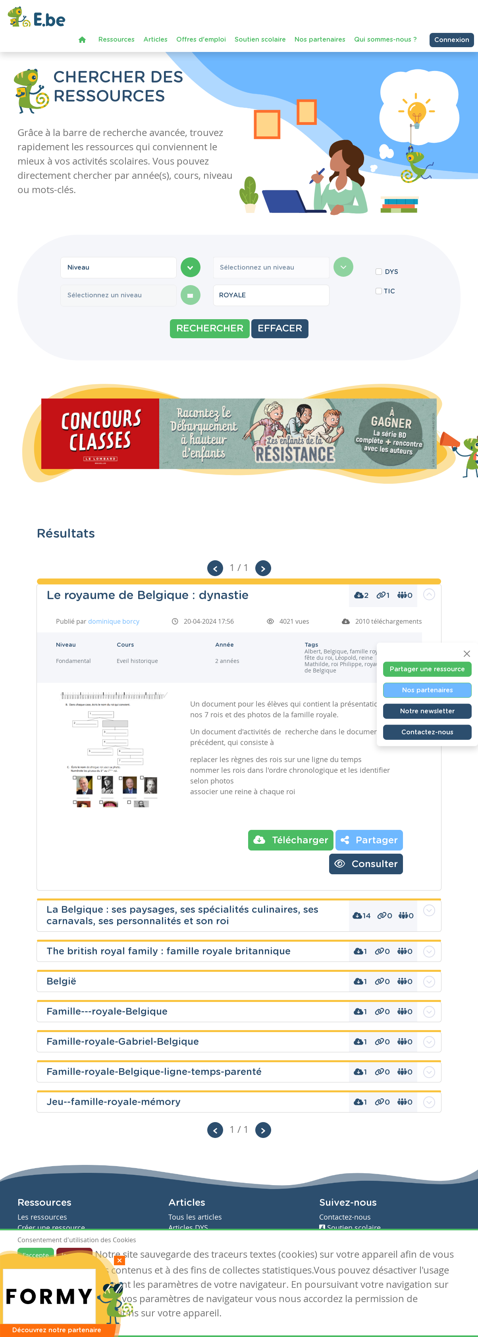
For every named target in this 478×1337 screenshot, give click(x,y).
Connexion (451, 38)
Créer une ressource (51, 1227)
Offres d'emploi (201, 37)
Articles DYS (188, 1227)
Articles (155, 37)
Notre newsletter (427, 711)
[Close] (467, 654)
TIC (389, 291)
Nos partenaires (320, 37)
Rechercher (209, 328)
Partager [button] (369, 840)
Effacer (280, 328)
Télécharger (290, 840)
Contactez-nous (427, 732)
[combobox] (118, 267)
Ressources (116, 37)
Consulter (366, 863)
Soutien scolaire (260, 37)
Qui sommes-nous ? (385, 37)
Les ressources (42, 1217)
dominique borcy (113, 621)
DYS (391, 272)
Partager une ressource (427, 669)
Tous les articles (195, 1217)
